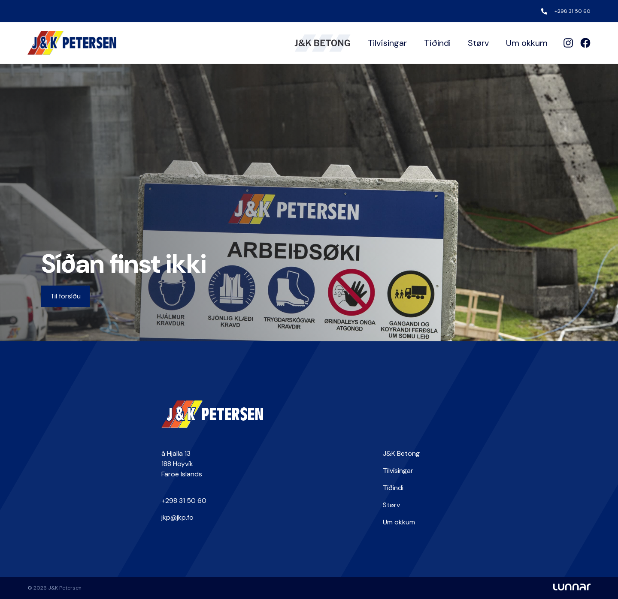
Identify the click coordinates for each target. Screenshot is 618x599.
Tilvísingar (387, 42)
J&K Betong (401, 453)
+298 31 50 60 (572, 11)
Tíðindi (437, 42)
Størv (478, 42)
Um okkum (527, 42)
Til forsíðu (65, 296)
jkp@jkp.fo (177, 517)
